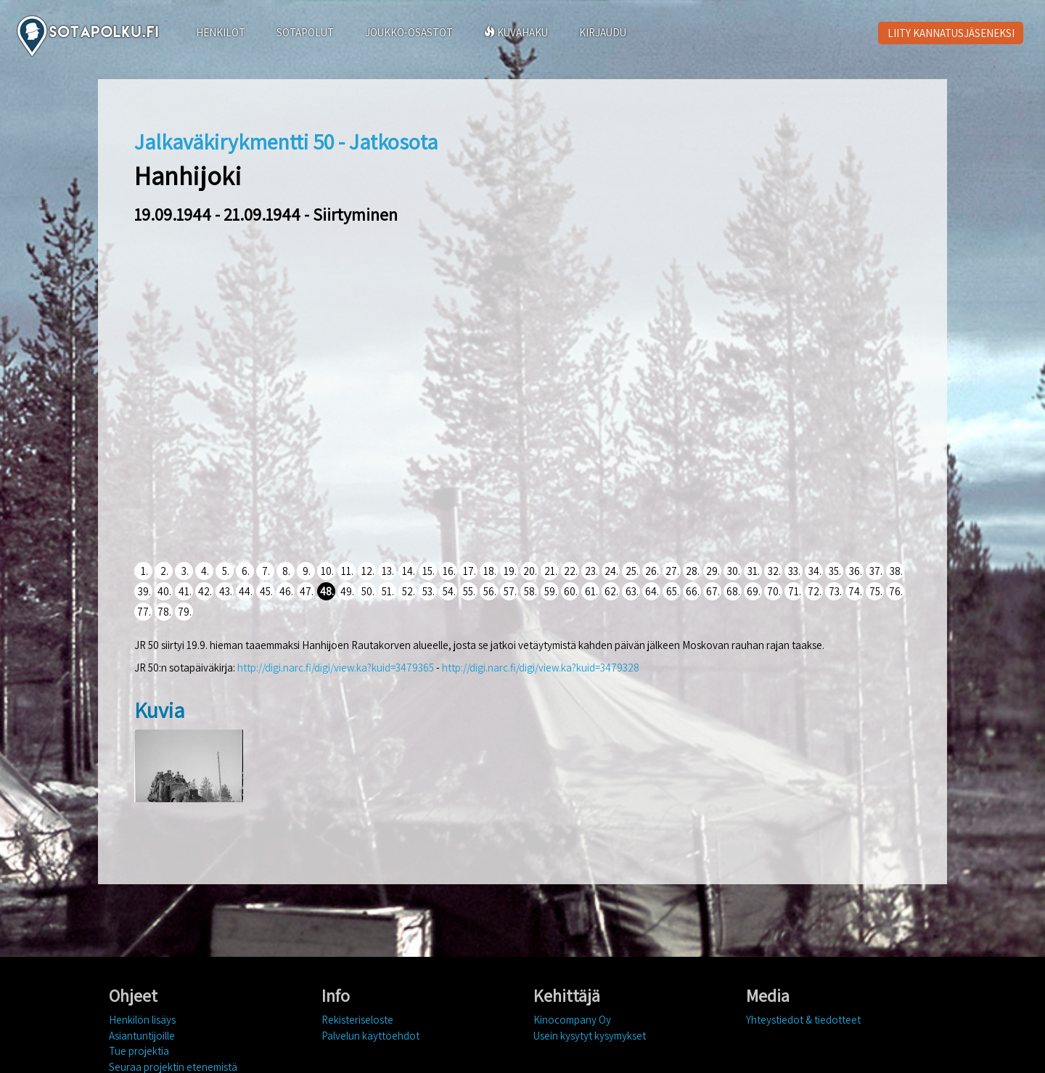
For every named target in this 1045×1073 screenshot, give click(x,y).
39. (144, 591)
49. (347, 591)
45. (266, 591)
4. (205, 571)
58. (530, 591)
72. (814, 591)
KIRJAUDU (602, 32)
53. (428, 591)
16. (449, 571)
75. (875, 591)
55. (469, 591)
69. (754, 591)
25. (632, 571)
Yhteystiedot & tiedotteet (803, 1020)
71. (794, 591)
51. (388, 591)
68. (733, 591)
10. (327, 571)
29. (713, 571)
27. (672, 571)
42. (205, 591)
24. (611, 571)
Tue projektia (139, 1051)
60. (571, 591)
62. (611, 591)
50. (367, 591)
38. (896, 571)
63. (632, 591)
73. (835, 591)
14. (408, 571)
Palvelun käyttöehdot (370, 1036)
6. (246, 571)
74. (855, 591)
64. (652, 591)
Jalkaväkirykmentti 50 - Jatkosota (286, 141)
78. (164, 612)
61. (591, 591)
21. (550, 571)
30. (733, 571)
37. (875, 571)
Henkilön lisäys (142, 1020)
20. (530, 571)
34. (814, 571)
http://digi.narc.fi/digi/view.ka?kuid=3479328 (540, 667)
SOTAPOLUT (305, 32)
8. (286, 571)
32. (774, 571)
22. (571, 571)
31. (753, 571)
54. (449, 591)
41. (185, 591)
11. (347, 571)
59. (550, 591)
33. (794, 571)
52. (408, 591)
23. (591, 571)
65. (672, 591)
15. (428, 571)
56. (489, 591)
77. (144, 612)
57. (510, 591)
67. (713, 591)
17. (469, 571)
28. (693, 571)
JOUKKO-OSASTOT (409, 32)
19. (510, 571)
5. (225, 571)
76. (896, 591)
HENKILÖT (220, 32)
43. (225, 591)
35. (835, 571)
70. (774, 591)
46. (286, 591)
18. (489, 571)
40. (164, 591)
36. (855, 571)
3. (185, 571)
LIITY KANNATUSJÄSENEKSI (951, 33)
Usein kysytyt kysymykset (589, 1036)
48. (327, 591)
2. (164, 571)
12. (367, 571)
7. (266, 571)
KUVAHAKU (516, 32)
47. (307, 591)
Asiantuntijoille (142, 1036)
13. (388, 571)
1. (144, 571)
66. (693, 591)
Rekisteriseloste (357, 1020)
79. (185, 612)
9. (307, 571)
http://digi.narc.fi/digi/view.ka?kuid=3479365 (335, 667)
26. (652, 571)
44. (246, 591)
